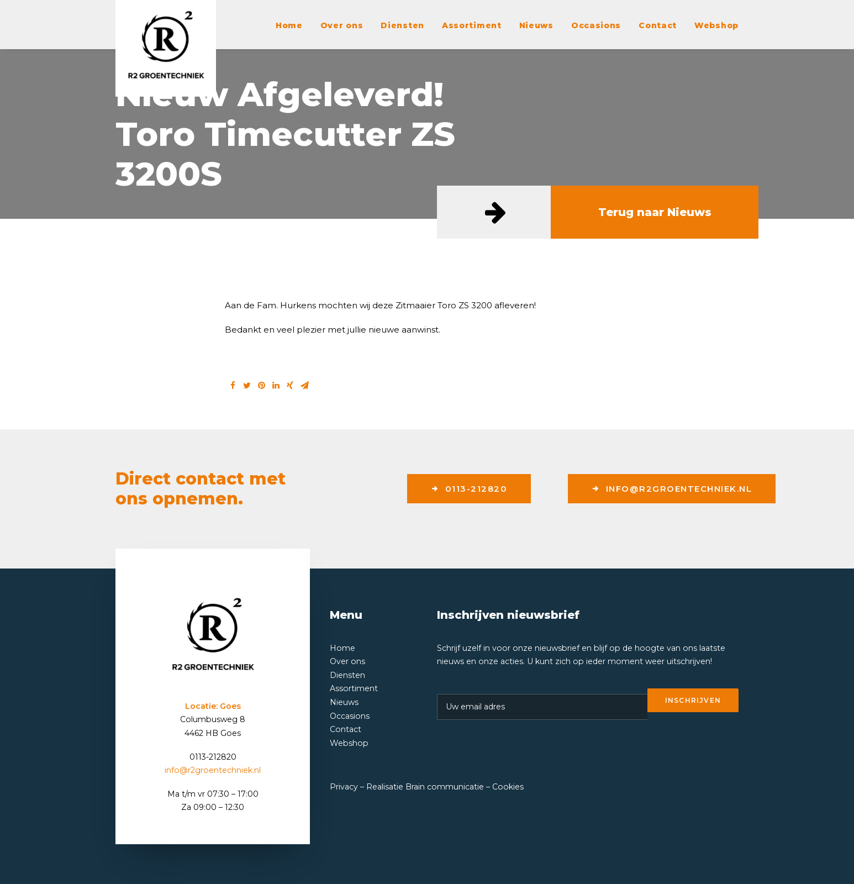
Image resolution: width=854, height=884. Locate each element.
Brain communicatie (444, 787)
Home (289, 25)
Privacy (344, 787)
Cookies (508, 787)
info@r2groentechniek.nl (672, 488)
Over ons (341, 25)
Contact (658, 25)
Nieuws (536, 25)
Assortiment (472, 25)
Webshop (716, 25)
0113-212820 (469, 488)
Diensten (402, 25)
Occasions (596, 25)
